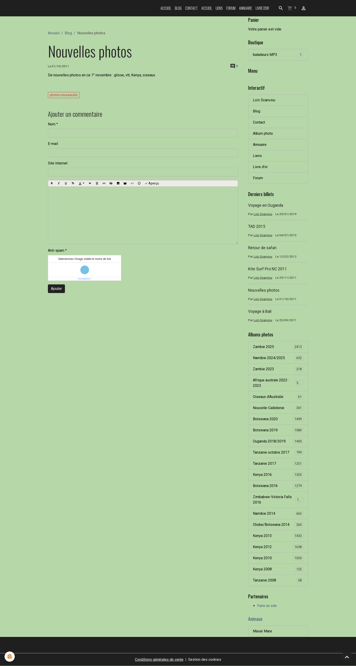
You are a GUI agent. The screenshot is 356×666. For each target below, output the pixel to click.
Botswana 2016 (278, 486)
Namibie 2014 (278, 513)
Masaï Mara (262, 631)
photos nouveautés (64, 95)
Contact (191, 8)
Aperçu (152, 183)
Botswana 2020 (278, 419)
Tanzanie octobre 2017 (278, 452)
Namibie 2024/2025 (278, 358)
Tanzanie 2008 (278, 580)
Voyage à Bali (260, 311)
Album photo (263, 133)
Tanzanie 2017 (278, 463)
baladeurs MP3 (278, 54)
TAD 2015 (256, 226)
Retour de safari (262, 248)
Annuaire (245, 8)
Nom (51, 124)
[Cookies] (10, 656)
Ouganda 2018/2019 (278, 441)
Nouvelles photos (263, 290)
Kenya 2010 (278, 558)
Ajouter (56, 288)
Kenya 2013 (278, 536)
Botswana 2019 (278, 430)
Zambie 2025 (278, 347)
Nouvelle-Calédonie (278, 408)
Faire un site (267, 606)
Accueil (166, 8)
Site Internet (57, 163)
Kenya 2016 (278, 474)
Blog (178, 8)
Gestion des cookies (204, 659)
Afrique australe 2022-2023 (278, 383)
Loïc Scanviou (264, 100)
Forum (230, 8)
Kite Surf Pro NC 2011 (267, 269)
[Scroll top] (347, 657)
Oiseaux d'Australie (278, 397)
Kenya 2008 (278, 569)
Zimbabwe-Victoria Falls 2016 (278, 499)
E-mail (53, 144)
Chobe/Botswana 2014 (278, 524)
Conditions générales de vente (159, 659)
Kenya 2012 (278, 547)
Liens (219, 8)
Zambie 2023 (278, 369)
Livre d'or (262, 8)
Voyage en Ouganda (265, 205)
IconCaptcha (83, 279)
